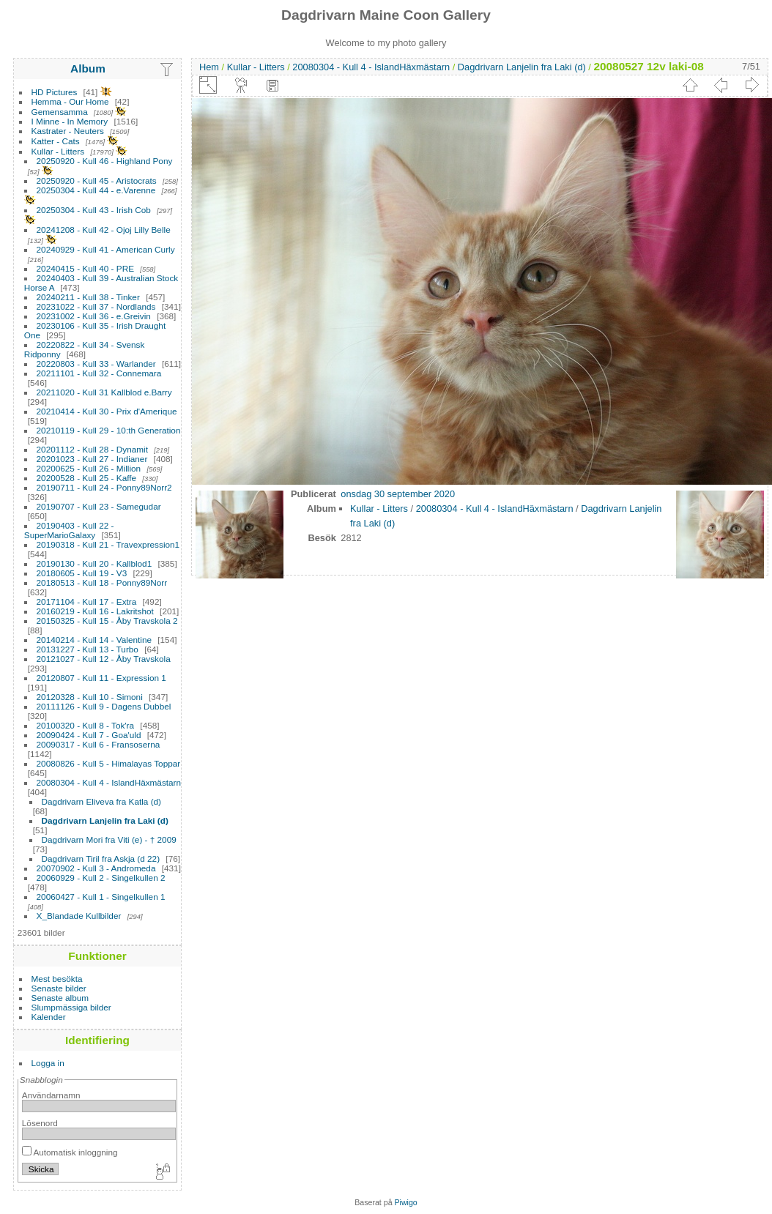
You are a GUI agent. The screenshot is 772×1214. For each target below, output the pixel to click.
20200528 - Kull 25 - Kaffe (87, 478)
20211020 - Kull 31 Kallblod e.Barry (104, 392)
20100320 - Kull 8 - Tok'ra (86, 725)
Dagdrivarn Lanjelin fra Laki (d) (105, 820)
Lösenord (40, 1123)
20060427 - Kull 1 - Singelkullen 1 (101, 896)
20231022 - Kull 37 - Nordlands (96, 306)
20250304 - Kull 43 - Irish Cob (94, 210)
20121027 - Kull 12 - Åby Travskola (104, 658)
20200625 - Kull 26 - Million (89, 468)
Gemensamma (59, 111)
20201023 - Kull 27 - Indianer (92, 458)
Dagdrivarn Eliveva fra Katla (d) (101, 801)
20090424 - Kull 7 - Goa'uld (89, 735)
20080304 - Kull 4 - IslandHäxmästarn (109, 782)
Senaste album (60, 997)
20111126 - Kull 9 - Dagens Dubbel (104, 706)
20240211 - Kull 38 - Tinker (88, 297)
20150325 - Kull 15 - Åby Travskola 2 (107, 620)
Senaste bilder (58, 988)
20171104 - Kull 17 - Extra (87, 601)
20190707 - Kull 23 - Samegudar (99, 506)
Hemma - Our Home (70, 101)
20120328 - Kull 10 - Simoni (90, 696)
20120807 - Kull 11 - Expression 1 (101, 677)
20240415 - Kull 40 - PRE (85, 268)
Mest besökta (57, 978)
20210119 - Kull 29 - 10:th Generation (109, 430)
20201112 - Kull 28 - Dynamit (92, 449)
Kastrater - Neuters (67, 130)
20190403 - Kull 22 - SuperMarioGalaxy (69, 530)
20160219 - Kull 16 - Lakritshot (95, 611)
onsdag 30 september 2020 (398, 493)
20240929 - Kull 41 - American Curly (106, 249)
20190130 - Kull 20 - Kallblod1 (94, 563)
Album (87, 68)
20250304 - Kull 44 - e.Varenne (96, 190)
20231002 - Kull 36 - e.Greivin (94, 316)
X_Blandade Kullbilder (79, 915)
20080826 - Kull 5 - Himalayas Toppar (109, 763)
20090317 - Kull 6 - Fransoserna (98, 744)
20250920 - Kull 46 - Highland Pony (105, 160)
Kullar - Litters (58, 151)
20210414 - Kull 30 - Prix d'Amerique (107, 411)
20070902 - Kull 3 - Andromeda (96, 868)
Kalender (48, 1016)
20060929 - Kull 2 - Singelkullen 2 (101, 877)
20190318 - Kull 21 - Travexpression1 (108, 544)
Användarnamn (51, 1095)
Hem (209, 67)
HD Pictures (54, 92)
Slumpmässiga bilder (71, 1007)
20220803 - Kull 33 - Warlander (96, 363)
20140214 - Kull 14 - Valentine (94, 639)
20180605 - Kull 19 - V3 (82, 573)
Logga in (47, 1063)
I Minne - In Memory (69, 121)
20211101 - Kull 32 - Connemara (99, 373)
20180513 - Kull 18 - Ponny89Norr (102, 582)
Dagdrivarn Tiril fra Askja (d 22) (101, 858)
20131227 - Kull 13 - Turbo (87, 649)
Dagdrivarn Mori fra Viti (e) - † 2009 (109, 839)
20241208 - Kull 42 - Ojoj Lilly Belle (104, 229)
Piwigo (406, 1202)
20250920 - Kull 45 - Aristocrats (97, 180)
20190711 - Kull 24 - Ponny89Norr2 (104, 487)
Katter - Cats (55, 141)
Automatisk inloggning (70, 1152)
